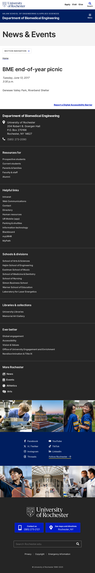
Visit (74, 4)
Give (81, 4)
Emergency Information (59, 554)
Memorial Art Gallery (14, 316)
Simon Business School (15, 282)
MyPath (7, 240)
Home (5, 58)
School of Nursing (12, 278)
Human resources (12, 214)
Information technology (15, 227)
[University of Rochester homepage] (14, 4)
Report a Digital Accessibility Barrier (73, 105)
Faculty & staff (10, 172)
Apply (67, 4)
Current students (12, 163)
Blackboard (9, 231)
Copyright (39, 554)
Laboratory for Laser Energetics (20, 291)
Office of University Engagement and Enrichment (29, 349)
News (8, 374)
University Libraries (13, 311)
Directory (8, 209)
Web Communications (14, 201)
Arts (7, 391)
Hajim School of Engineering (18, 265)
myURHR (7, 236)
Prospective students (14, 159)
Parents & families (12, 167)
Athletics (10, 385)
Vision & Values (11, 344)
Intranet (7, 196)
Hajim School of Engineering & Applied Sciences (31, 14)
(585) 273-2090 (16, 139)
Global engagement (13, 336)
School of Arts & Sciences (16, 260)
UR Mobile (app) (11, 218)
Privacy (28, 554)
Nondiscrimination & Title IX (17, 353)
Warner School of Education (18, 287)
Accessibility (9, 340)
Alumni (6, 176)
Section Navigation (17, 51)
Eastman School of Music (16, 269)
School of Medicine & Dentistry (19, 274)
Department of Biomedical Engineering (30, 18)
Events (8, 379)
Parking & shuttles (12, 223)
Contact (7, 205)
